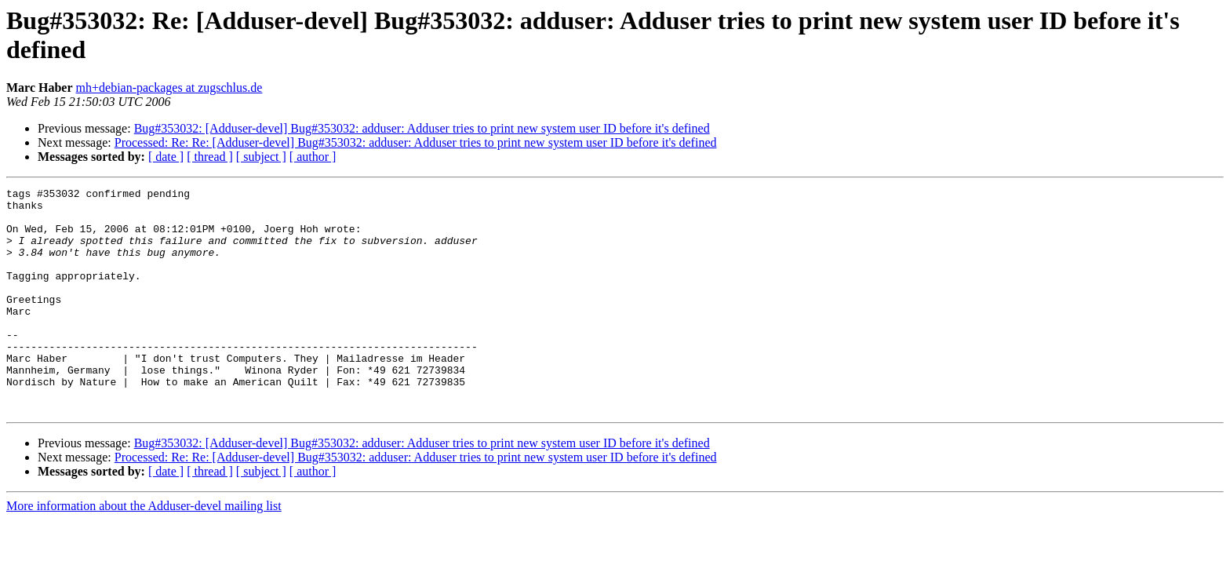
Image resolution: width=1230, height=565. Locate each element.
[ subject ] (261, 156)
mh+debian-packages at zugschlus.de (169, 87)
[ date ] (166, 156)
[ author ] (313, 156)
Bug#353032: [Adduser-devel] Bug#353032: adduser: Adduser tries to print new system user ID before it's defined (422, 128)
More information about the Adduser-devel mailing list (144, 550)
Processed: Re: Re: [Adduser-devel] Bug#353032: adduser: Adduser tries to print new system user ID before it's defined (416, 142)
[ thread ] (210, 156)
